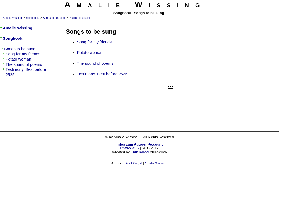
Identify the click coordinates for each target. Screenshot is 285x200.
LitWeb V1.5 (129, 148)
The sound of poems (95, 63)
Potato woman (90, 52)
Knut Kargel (140, 152)
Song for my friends (94, 42)
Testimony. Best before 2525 (102, 74)
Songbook (32, 17)
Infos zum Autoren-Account (140, 144)
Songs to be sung (54, 17)
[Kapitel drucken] (79, 17)
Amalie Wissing (12, 17)
